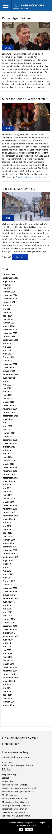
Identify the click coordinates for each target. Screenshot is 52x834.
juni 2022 (7, 385)
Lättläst (5, 778)
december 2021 (10, 405)
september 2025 (10, 278)
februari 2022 (9, 398)
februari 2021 (9, 433)
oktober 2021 (9, 412)
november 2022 (10, 367)
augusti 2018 (9, 519)
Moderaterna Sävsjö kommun (15, 802)
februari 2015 (9, 660)
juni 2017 (7, 567)
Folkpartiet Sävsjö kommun (14, 809)
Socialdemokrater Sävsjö (13, 812)
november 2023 (10, 333)
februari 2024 (9, 323)
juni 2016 (7, 605)
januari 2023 (8, 361)
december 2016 (10, 588)
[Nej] (48, 826)
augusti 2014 (9, 681)
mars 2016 (7, 616)
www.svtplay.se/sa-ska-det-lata (31, 177)
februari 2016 (9, 619)
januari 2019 (8, 502)
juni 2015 (7, 647)
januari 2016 (8, 622)
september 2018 (10, 516)
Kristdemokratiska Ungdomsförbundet (20, 788)
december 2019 (10, 467)
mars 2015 (7, 657)
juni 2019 (7, 488)
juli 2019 (7, 485)
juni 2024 (7, 309)
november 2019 (10, 471)
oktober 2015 (9, 633)
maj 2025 (7, 288)
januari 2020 (8, 464)
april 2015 (7, 653)
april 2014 (7, 695)
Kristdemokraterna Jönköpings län (18, 791)
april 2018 (7, 533)
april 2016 (7, 612)
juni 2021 (7, 423)
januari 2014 (8, 705)
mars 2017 (7, 578)
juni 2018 (7, 526)
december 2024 (10, 295)
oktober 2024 (9, 302)
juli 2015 (7, 643)
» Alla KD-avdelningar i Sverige (17, 765)
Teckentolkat (8, 781)
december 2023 (10, 330)
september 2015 (10, 636)
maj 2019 (7, 492)
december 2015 (10, 626)
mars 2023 (7, 354)
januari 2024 (8, 326)
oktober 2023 (9, 336)
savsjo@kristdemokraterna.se (15, 757)
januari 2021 (8, 436)
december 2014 (10, 667)
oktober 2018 (9, 512)
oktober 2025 (9, 274)
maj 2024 (7, 312)
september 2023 (10, 340)
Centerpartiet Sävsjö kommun (16, 805)
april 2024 (7, 316)
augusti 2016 (9, 602)
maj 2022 (7, 388)
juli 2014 (7, 684)
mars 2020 (7, 457)
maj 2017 (7, 571)
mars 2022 (7, 395)
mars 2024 (7, 319)
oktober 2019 (9, 474)
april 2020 (7, 454)
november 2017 (10, 550)
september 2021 (10, 416)
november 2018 (10, 509)
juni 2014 (7, 688)
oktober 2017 (9, 554)
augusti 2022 (9, 378)
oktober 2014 (9, 674)
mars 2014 (7, 698)
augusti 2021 (9, 419)
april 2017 (7, 574)
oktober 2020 (9, 447)
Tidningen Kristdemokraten (15, 798)
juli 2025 (7, 285)
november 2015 (10, 629)
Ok (21, 829)
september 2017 (10, 557)
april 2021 (7, 426)
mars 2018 (7, 536)
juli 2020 (7, 450)
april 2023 (7, 350)
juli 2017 (7, 564)
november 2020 (10, 443)
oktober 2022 (9, 371)
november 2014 (10, 671)
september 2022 (10, 374)
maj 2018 (7, 529)
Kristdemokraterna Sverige (20, 737)
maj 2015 (7, 650)
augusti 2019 (9, 481)
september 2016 (10, 598)
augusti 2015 (9, 640)
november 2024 (10, 299)
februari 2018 (9, 540)
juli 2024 (7, 305)
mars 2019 (7, 495)
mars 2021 (7, 430)
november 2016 (10, 591)
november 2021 (10, 409)
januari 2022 (8, 402)
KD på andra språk (10, 774)
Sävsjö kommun (9, 795)
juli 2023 (7, 343)
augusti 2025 (9, 281)
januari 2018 (8, 543)
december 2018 (10, 505)
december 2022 (10, 364)
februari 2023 (9, 357)
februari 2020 (9, 461)
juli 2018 (7, 523)
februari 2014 (9, 702)
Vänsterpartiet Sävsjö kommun (16, 815)
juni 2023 (7, 347)
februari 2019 (9, 498)
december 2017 (10, 547)
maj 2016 (7, 609)
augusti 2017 (9, 560)
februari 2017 (9, 581)
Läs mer (20, 257)
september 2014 (10, 678)
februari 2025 (9, 292)
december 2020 (10, 440)
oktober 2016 (9, 595)
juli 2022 (7, 381)
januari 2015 (8, 664)
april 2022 (7, 392)
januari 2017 (8, 585)
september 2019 (10, 478)
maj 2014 (7, 691)
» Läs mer (7, 762)
